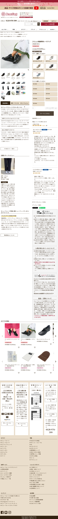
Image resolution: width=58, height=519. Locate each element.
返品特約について (36, 118)
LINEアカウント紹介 (35, 503)
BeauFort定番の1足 (8, 36)
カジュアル (4, 452)
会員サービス (4, 464)
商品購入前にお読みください (37, 480)
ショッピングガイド (34, 464)
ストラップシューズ (6, 444)
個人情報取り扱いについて (37, 486)
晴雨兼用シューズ (35, 450)
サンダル (3, 454)
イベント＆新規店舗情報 (36, 499)
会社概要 (32, 496)
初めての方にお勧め (35, 452)
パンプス (3, 448)
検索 (38, 24)
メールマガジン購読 (6, 473)
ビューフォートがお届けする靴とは (10, 496)
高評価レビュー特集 (35, 454)
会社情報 (32, 493)
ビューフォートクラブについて (9, 467)
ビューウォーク (5, 442)
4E (31, 444)
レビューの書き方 (6, 477)
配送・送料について (35, 469)
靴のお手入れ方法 (6, 498)
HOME (1, 32)
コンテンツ (3, 493)
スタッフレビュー (24, 103)
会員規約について (35, 488)
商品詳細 (5, 103)
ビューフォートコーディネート (9, 503)
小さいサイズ (33, 446)
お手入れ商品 (33, 456)
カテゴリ (5, 34)
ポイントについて (35, 477)
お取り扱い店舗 (34, 498)
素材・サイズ (15, 103)
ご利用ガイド (33, 467)
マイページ (4, 471)
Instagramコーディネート (8, 501)
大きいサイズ (33, 448)
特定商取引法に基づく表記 (37, 484)
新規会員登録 (4, 469)
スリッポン (4, 450)
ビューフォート (7, 32)
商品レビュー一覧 (6, 478)
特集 (31, 438)
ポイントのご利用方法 (36, 478)
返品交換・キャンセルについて (38, 473)
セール (32, 458)
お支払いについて (35, 471)
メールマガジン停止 (6, 475)
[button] (2, 336)
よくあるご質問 (34, 482)
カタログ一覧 (4, 499)
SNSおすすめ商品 (34, 440)
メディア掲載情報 (35, 501)
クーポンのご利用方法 (36, 475)
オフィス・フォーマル (36, 442)
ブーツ (3, 456)
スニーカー (10, 34)
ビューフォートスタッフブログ (9, 505)
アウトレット (33, 459)
